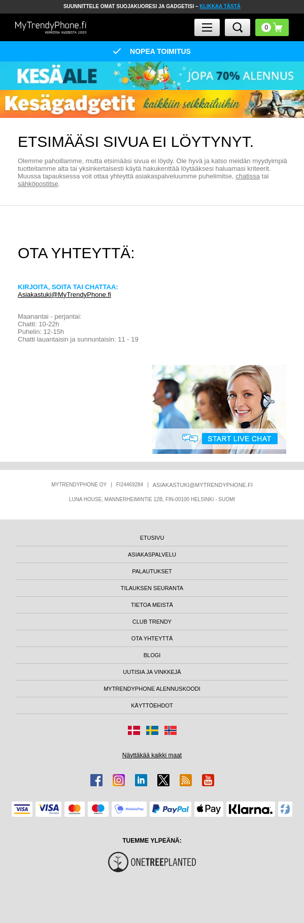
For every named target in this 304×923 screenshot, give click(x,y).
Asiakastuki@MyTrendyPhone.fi (64, 294)
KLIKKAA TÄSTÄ (220, 6)
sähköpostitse (38, 184)
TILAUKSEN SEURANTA (152, 588)
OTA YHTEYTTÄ (152, 638)
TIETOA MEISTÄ (152, 605)
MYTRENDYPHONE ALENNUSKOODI (152, 689)
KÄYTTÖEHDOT (152, 705)
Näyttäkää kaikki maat (152, 755)
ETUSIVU (152, 538)
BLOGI (152, 655)
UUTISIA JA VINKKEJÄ (152, 672)
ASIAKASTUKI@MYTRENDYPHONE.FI (203, 485)
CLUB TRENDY (152, 622)
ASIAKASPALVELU (152, 554)
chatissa (247, 176)
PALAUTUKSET (152, 571)
